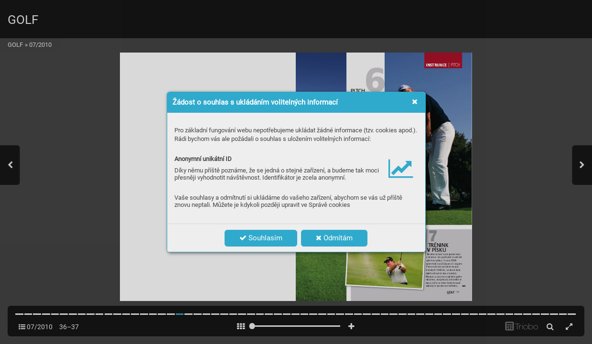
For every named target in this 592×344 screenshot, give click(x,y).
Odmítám (334, 238)
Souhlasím (260, 238)
